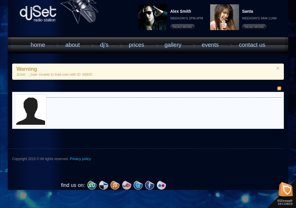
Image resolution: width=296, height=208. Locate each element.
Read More (182, 27)
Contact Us (252, 45)
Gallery (173, 45)
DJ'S (104, 45)
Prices (136, 45)
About (72, 45)
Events (210, 45)
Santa (247, 11)
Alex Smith (180, 11)
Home (38, 45)
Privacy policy (80, 159)
